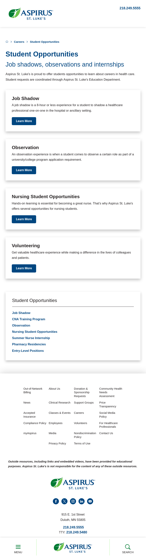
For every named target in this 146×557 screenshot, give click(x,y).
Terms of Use (82, 444)
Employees (56, 423)
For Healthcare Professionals (108, 425)
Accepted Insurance (29, 415)
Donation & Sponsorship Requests (81, 393)
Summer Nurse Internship (31, 338)
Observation (21, 326)
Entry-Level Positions (28, 351)
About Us (54, 389)
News (26, 403)
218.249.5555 (130, 8)
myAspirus (29, 433)
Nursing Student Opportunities (34, 332)
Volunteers (80, 423)
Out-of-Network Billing (32, 391)
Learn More (24, 121)
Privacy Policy (57, 444)
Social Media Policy (107, 415)
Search (128, 549)
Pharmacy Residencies (29, 345)
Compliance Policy (34, 423)
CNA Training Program (28, 320)
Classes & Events (60, 413)
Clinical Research (59, 403)
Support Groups (84, 403)
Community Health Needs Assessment (110, 393)
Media (52, 433)
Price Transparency (107, 405)
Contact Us (106, 433)
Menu (18, 549)
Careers (19, 41)
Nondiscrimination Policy (85, 435)
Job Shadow (21, 313)
